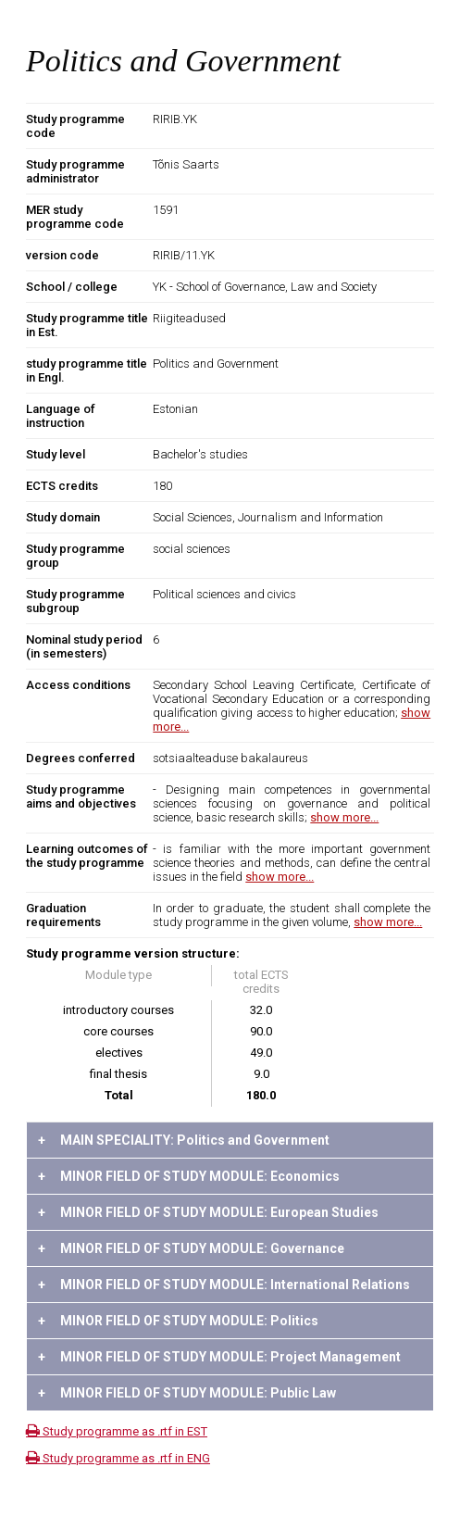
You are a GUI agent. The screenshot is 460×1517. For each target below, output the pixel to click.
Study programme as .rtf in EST (116, 1431)
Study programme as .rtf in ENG (118, 1458)
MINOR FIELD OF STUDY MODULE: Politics (178, 1320)
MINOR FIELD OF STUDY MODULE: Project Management (219, 1356)
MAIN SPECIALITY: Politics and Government (183, 1140)
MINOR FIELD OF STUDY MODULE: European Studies (208, 1212)
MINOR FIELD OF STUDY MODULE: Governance (191, 1248)
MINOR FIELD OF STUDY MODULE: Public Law (187, 1392)
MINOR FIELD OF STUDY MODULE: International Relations (224, 1284)
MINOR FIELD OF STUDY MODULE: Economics (189, 1176)
